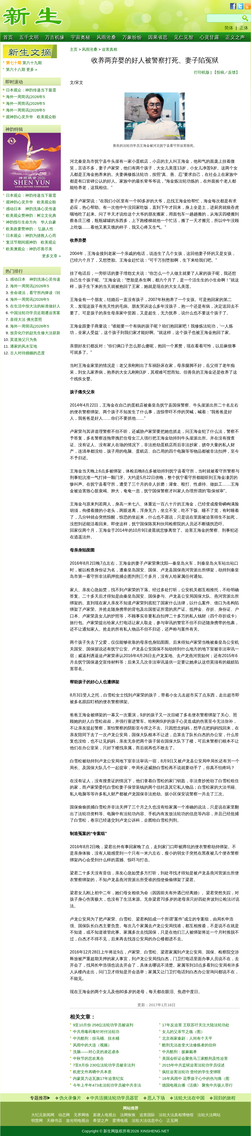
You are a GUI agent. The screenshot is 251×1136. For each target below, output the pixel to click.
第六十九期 (32, 63)
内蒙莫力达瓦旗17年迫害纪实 (98, 1078)
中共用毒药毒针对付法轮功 (96, 1031)
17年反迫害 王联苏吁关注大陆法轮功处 (195, 1025)
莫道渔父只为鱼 (23, 339)
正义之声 (235, 37)
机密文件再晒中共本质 (92, 1072)
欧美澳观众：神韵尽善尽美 (31, 249)
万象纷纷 (132, 37)
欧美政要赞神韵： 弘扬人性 (29, 229)
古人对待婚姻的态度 (27, 353)
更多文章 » (51, 256)
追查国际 (147, 1115)
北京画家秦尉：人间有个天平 (187, 1038)
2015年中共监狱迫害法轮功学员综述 (193, 1065)
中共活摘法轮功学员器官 (114, 1098)
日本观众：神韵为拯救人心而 (31, 235)
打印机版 (202, 72)
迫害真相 (109, 49)
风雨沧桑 (106, 37)
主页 (74, 49)
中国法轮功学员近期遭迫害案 (35, 313)
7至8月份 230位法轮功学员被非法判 (104, 1065)
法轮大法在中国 (189, 1098)
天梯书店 (54, 1120)
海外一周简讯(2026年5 (25, 96)
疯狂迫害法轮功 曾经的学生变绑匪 (191, 1072)
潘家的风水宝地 (23, 346)
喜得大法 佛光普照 (26, 319)
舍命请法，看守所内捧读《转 (35, 292)
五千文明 (29, 37)
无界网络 (81, 1115)
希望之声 (100, 1120)
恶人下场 (156, 1098)
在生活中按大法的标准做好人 (35, 306)
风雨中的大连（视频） (92, 1045)
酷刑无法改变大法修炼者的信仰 (189, 1045)
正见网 (172, 1120)
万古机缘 (55, 37)
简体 (228, 27)
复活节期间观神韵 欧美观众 (31, 242)
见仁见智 (184, 37)
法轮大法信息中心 (147, 1120)
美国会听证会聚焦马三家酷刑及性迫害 (195, 1058)
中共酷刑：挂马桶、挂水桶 (96, 1038)
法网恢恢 (128, 1115)
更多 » (31, 69)
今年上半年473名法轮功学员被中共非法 (107, 1085)
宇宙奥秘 (80, 37)
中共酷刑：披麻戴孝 (179, 1051)
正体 (243, 27)
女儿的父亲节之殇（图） (183, 1031)
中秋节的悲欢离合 (88, 1058)
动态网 (64, 1115)
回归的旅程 (225, 1098)
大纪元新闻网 (42, 1115)
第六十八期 (16, 69)
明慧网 (37, 1120)
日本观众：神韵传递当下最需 (31, 90)
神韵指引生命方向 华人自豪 (31, 222)
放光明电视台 (77, 1120)
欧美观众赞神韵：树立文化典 (31, 215)
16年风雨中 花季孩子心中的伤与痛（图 (195, 1078)
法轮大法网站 (209, 1115)
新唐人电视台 (104, 1115)
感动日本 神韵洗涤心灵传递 (31, 208)
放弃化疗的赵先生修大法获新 (35, 333)
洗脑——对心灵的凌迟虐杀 (96, 1051)
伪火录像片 (70, 1098)
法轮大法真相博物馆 (176, 1115)
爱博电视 (120, 1120)
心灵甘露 (209, 37)
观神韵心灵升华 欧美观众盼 (31, 117)
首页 (8, 37)
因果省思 (158, 37)
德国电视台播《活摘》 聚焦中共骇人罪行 (197, 1085)
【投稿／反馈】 (226, 72)
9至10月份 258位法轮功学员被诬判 (103, 1025)
